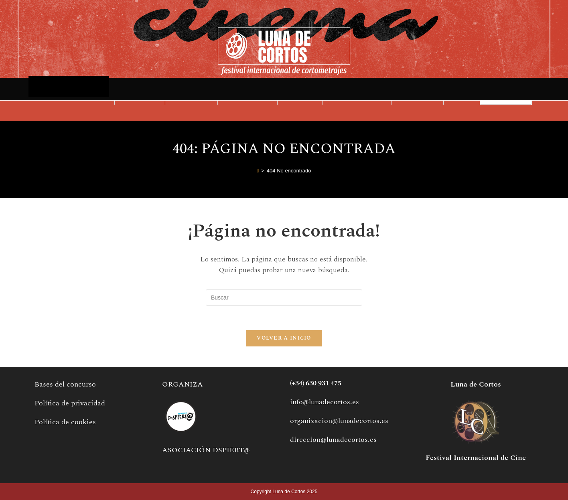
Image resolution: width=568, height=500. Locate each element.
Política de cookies (65, 422)
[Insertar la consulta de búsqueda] (284, 297)
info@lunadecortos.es (324, 402)
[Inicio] (258, 171)
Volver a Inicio (284, 338)
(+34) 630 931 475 (315, 383)
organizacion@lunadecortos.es (339, 420)
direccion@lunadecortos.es (333, 439)
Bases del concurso (65, 384)
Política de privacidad (69, 403)
